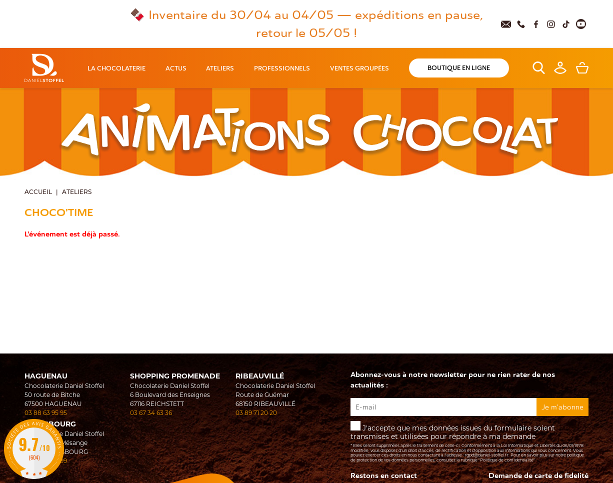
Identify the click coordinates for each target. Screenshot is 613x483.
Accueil (38, 193)
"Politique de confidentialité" (506, 460)
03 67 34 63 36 (151, 412)
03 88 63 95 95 (45, 412)
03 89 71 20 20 (256, 412)
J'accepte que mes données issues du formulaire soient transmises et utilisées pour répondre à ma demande (469, 441)
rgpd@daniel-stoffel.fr (486, 455)
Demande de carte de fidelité (538, 475)
